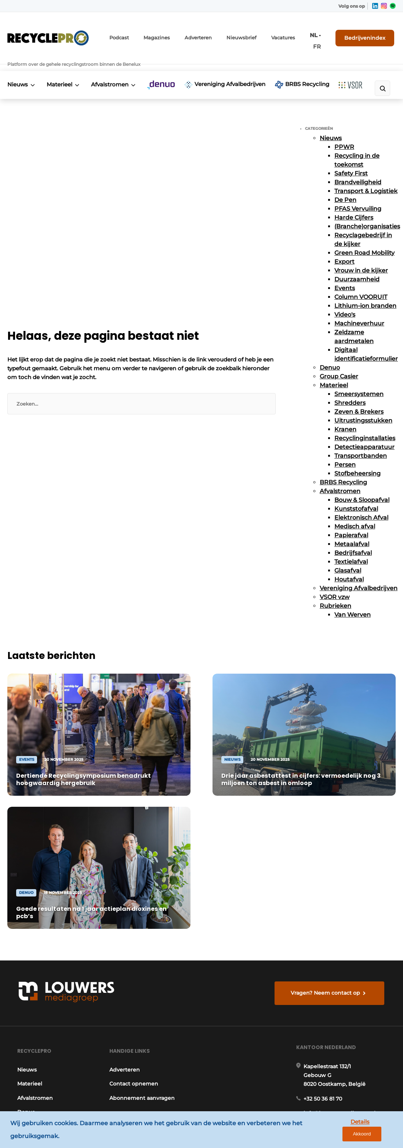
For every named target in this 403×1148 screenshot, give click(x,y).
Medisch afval (354, 513)
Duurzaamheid (357, 266)
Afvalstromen (113, 64)
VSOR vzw (334, 584)
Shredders (350, 389)
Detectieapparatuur (364, 434)
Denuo (330, 354)
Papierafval (351, 522)
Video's (344, 301)
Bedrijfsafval (353, 539)
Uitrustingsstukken (363, 407)
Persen (345, 451)
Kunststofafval (356, 495)
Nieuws (17, 64)
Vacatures (280, 32)
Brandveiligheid (357, 169)
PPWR (344, 134)
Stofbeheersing (357, 460)
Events (344, 275)
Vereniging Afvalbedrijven (210, 69)
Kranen (345, 416)
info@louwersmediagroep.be (343, 935)
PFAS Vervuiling (357, 195)
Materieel (61, 64)
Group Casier (339, 363)
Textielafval (351, 548)
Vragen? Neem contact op (327, 807)
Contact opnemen (133, 902)
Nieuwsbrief (241, 32)
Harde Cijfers (353, 204)
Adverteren (201, 32)
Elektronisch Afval (361, 504)
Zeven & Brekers (359, 398)
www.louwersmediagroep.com (346, 1084)
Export (344, 248)
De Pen (345, 186)
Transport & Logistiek (365, 178)
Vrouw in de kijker (361, 257)
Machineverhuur (359, 310)
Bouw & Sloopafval (361, 487)
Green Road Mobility (364, 239)
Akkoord (376, 1130)
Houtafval (349, 566)
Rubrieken (335, 592)
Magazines (162, 32)
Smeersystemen (359, 381)
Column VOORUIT (360, 284)
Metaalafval (351, 531)
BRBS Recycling (295, 69)
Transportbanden (360, 442)
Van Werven (352, 601)
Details (341, 1130)
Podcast (127, 32)
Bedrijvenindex (368, 32)
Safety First (351, 160)
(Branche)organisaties (367, 213)
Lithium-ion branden (365, 292)
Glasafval (347, 557)
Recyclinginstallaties (364, 425)
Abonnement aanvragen (142, 916)
